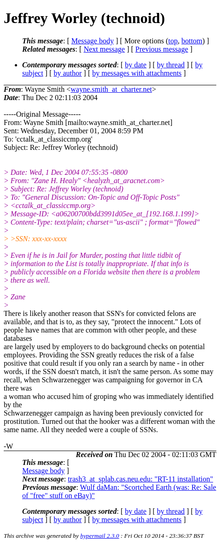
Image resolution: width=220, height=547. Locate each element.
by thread (171, 65)
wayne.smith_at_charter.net (111, 89)
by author (68, 73)
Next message (104, 49)
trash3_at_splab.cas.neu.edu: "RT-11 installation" (140, 479)
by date (136, 65)
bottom (191, 41)
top (172, 41)
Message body (92, 41)
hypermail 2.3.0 (99, 535)
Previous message (161, 49)
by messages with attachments (137, 73)
